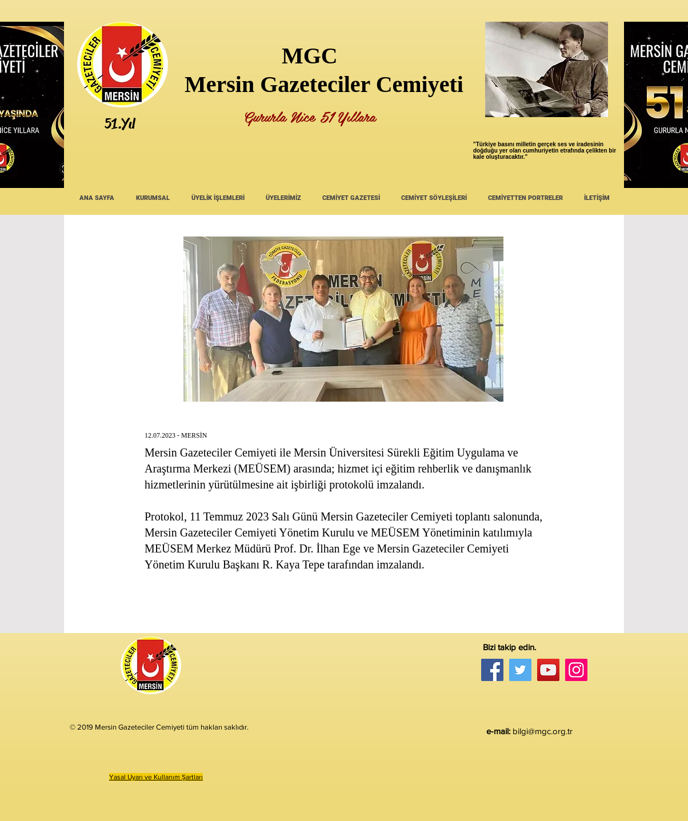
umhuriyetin (542, 150)
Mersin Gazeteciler (277, 84)
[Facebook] (492, 670)
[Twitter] (520, 670)
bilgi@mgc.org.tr (543, 731)
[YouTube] (548, 670)
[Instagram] (576, 670)
